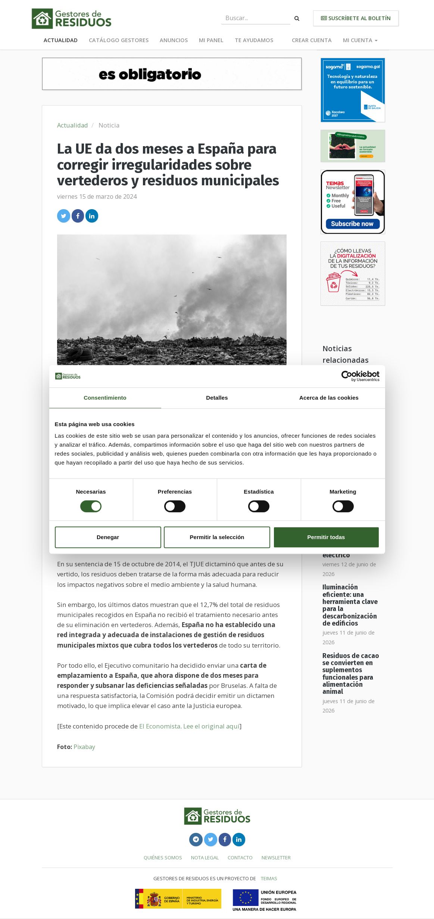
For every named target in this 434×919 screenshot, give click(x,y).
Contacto (240, 857)
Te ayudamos (254, 40)
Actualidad (61, 40)
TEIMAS (269, 878)
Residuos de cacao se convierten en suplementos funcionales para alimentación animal (350, 674)
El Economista (159, 726)
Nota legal (205, 857)
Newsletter (276, 857)
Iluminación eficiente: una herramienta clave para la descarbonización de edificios (350, 605)
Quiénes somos (163, 857)
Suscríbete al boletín (356, 18)
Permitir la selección (217, 537)
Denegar (108, 537)
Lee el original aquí (211, 726)
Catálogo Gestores (119, 40)
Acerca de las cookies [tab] (329, 397)
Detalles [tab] (217, 397)
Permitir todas (326, 537)
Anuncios (174, 40)
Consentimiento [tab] (105, 397)
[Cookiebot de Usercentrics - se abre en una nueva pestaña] (347, 376)
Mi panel (211, 40)
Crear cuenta (312, 40)
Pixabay (84, 747)
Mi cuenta (360, 40)
